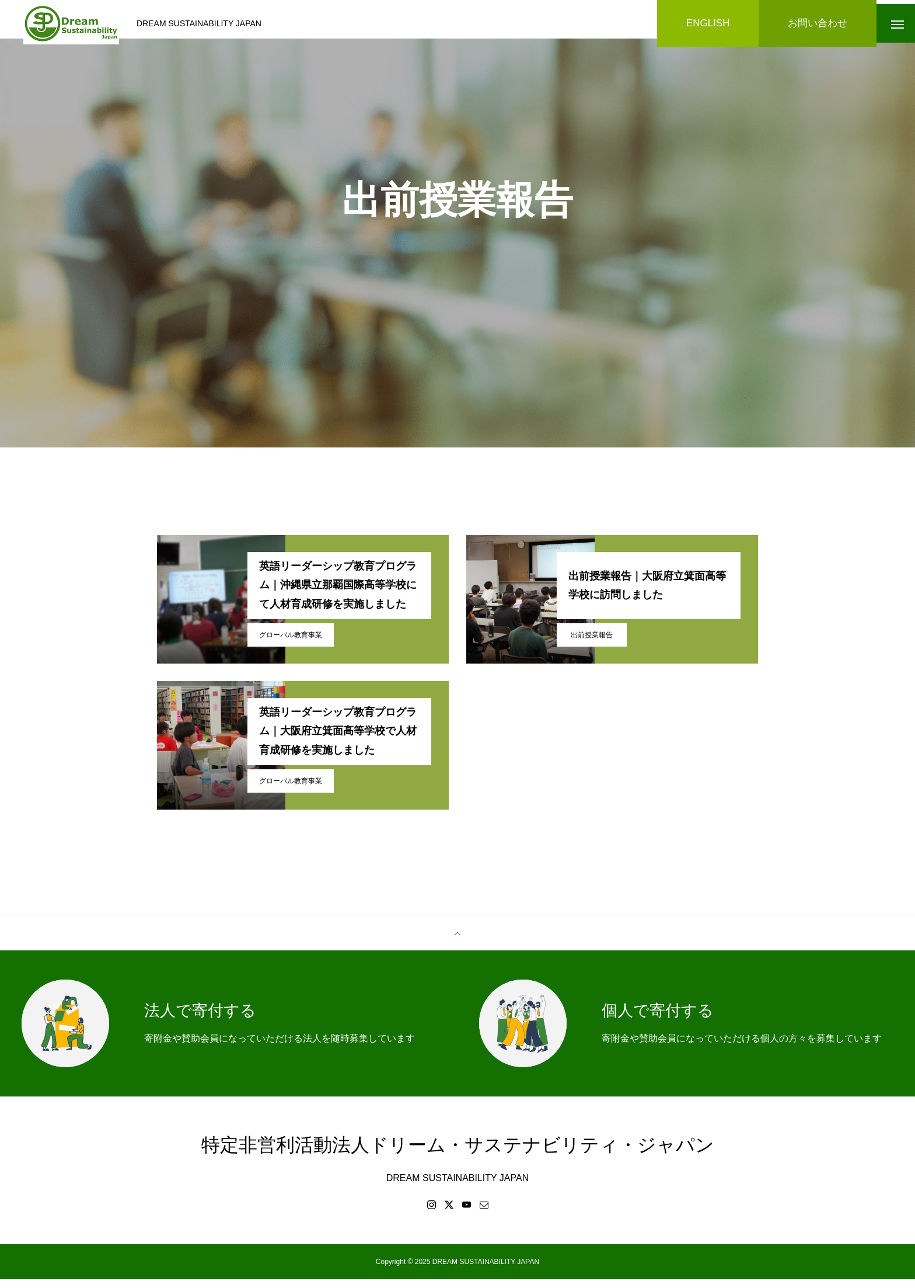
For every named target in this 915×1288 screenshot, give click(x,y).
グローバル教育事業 (290, 643)
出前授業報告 (592, 643)
